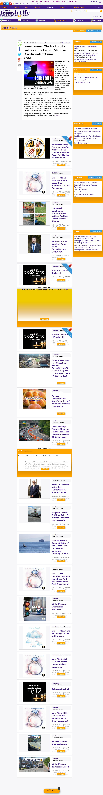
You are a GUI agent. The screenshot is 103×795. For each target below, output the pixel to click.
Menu (96, 2)
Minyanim (50, 7)
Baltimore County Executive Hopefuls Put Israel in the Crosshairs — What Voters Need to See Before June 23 (60, 151)
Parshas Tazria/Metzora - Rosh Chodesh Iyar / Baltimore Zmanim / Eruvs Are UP (61, 401)
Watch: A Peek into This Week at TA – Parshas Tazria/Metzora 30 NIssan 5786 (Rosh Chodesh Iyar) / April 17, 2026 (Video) (61, 368)
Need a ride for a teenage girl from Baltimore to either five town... (85, 237)
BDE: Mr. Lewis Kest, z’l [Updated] (61, 335)
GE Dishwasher (79, 197)
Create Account (27, 4)
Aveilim (99, 70)
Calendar (4, 7)
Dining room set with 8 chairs (84, 194)
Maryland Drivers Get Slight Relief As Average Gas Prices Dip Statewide (60, 516)
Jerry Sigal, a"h (79, 75)
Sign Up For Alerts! (79, 30)
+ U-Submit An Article (93, 30)
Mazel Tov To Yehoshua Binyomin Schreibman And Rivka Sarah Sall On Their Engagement (61, 578)
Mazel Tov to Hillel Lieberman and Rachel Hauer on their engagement (60, 717)
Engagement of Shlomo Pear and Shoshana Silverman (85, 60)
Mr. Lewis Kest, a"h (80, 80)
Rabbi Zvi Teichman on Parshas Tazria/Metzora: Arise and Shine (60, 488)
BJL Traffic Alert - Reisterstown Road (60, 765)
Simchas (37, 7)
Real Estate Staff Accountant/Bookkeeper (87, 131)
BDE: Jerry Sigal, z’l (60, 689)
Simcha (99, 41)
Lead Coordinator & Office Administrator (87, 136)
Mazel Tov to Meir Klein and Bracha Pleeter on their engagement (60, 663)
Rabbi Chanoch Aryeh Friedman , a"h (86, 77)
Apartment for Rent (80, 189)
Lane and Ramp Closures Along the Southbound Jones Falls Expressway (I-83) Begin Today (60, 431)
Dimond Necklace (80, 192)
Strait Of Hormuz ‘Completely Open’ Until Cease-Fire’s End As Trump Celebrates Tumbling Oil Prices (60, 547)
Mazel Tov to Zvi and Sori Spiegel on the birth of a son (61, 633)
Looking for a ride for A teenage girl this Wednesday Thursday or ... (87, 242)
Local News (9, 27)
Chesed (16, 7)
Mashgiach (78, 134)
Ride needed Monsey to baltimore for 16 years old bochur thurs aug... (87, 246)
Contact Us (98, 7)
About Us (39, 4)
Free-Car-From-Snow (81, 143)
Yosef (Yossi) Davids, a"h (82, 82)
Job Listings (78, 123)
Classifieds (63, 7)
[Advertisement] (53, 124)
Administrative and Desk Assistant (85, 129)
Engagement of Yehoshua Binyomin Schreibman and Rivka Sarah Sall (86, 54)
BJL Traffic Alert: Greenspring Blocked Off (59, 607)
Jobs (26, 7)
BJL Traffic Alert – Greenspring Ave (59, 742)
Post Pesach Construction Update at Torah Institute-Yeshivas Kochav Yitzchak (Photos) (60, 214)
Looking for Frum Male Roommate (85, 182)
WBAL (44, 43)
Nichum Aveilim (79, 7)
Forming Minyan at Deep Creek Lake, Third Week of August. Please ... (86, 251)
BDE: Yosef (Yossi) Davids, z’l (60, 271)
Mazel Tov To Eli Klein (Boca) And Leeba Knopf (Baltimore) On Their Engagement (61, 182)
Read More (61, 165)
